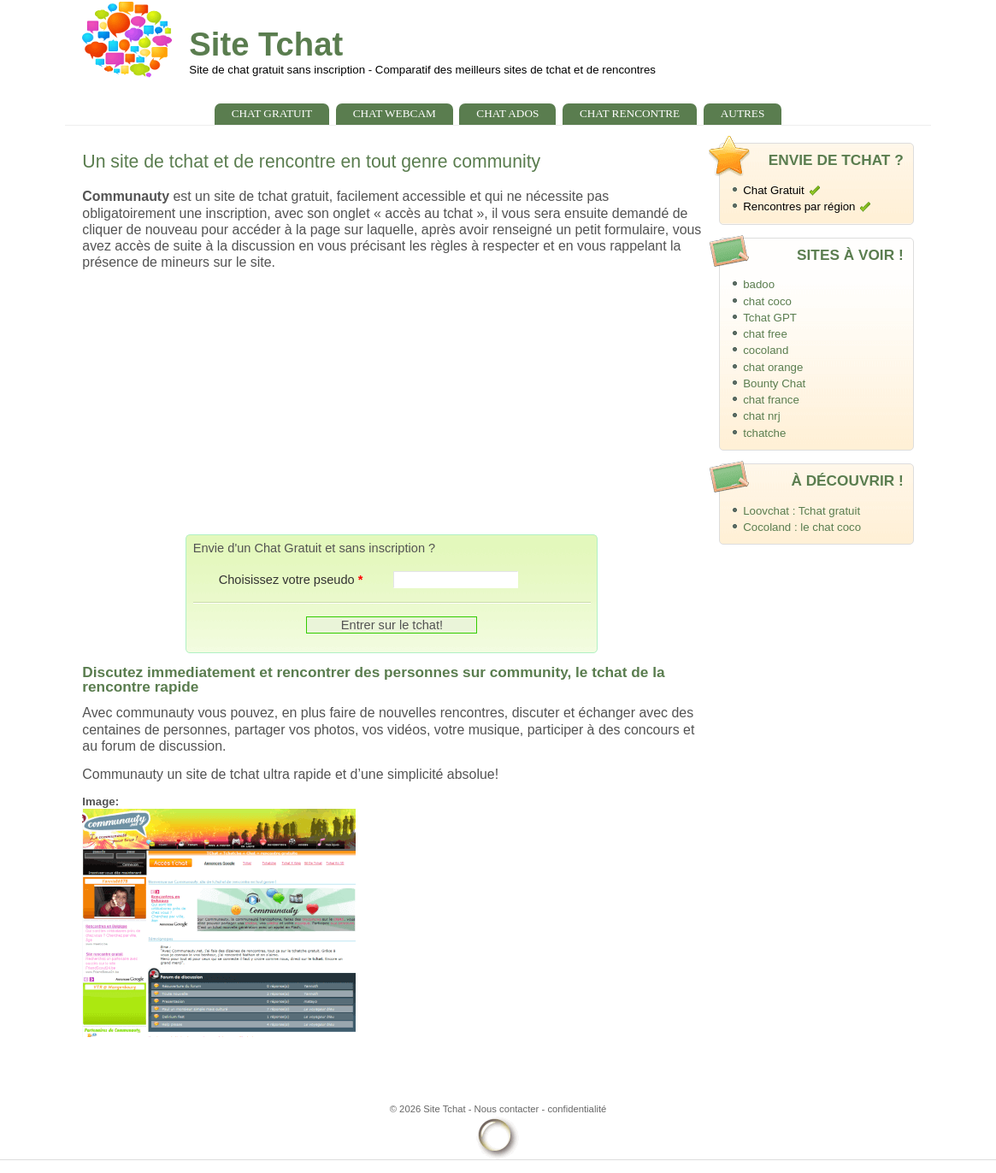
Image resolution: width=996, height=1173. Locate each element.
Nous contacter (506, 1109)
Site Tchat (266, 44)
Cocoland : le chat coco (802, 527)
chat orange (773, 367)
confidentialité (576, 1109)
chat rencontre (630, 113)
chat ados (507, 113)
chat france (771, 399)
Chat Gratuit (773, 190)
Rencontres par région (799, 206)
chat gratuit (272, 113)
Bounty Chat (774, 383)
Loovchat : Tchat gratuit (801, 510)
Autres (743, 113)
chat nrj (762, 416)
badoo (759, 284)
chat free (765, 333)
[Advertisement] (391, 402)
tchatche (764, 433)
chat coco (767, 301)
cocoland (765, 350)
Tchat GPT (770, 317)
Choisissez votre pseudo (291, 579)
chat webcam (394, 113)
